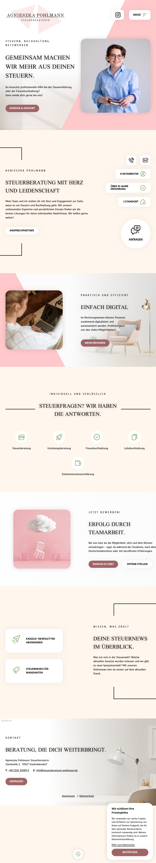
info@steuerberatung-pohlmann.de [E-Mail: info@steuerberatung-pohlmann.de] (57, 771)
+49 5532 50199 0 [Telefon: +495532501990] (19, 771)
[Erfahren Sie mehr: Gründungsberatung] (59, 441)
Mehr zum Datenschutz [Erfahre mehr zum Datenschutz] (123, 845)
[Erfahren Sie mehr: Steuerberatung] (22, 441)
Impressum (68, 796)
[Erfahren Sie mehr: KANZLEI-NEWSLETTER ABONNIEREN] (34, 641)
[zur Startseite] (35, 19)
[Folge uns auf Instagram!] (118, 15)
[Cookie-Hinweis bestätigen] (130, 852)
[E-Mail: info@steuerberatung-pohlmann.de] (145, 160)
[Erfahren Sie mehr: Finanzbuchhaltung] (97, 441)
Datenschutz (86, 796)
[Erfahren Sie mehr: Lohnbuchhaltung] (134, 441)
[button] (131, 160)
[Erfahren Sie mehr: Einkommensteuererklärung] (78, 468)
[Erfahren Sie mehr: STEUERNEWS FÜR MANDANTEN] (34, 671)
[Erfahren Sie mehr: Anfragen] (135, 234)
